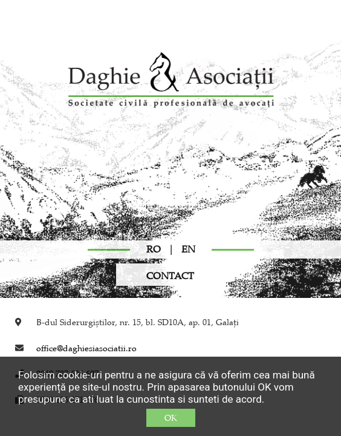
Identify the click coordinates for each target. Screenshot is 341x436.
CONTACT (170, 276)
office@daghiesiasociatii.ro (86, 348)
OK (170, 417)
